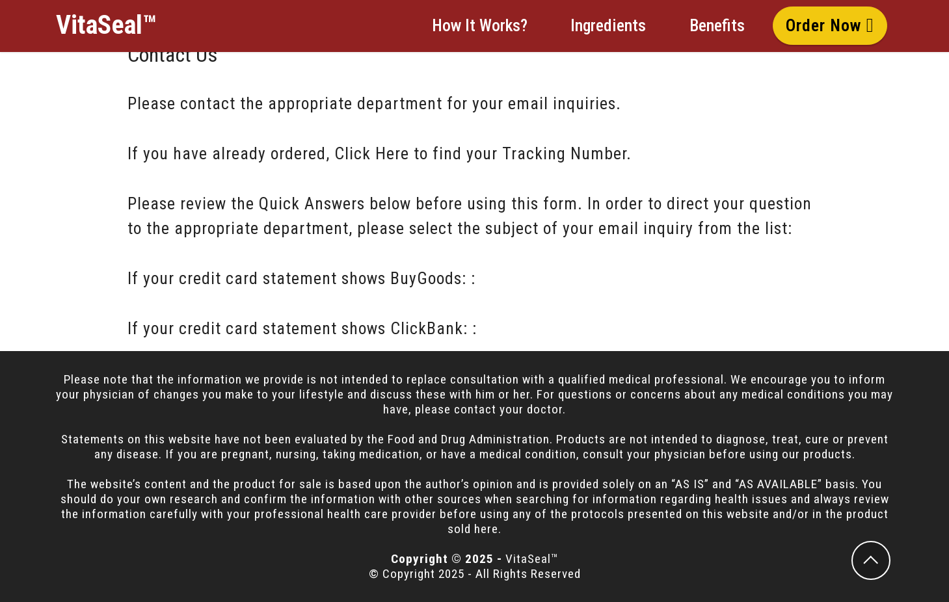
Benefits (717, 25)
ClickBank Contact (548, 328)
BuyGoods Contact (546, 278)
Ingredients (608, 25)
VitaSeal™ (106, 25)
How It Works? (480, 25)
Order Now (830, 25)
